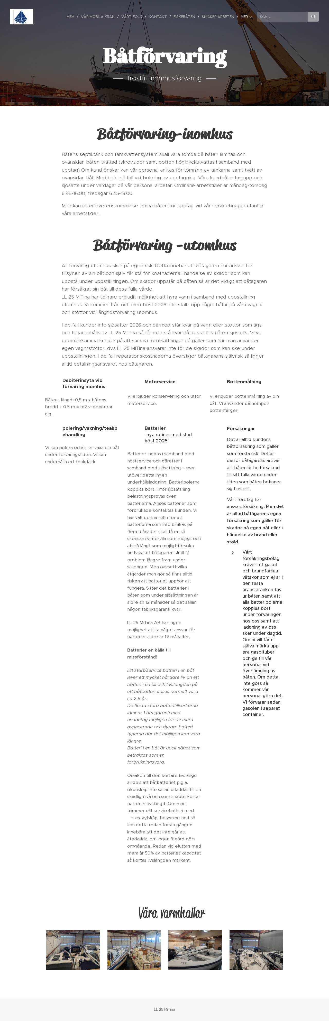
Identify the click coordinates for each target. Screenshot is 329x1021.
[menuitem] (72, 16)
